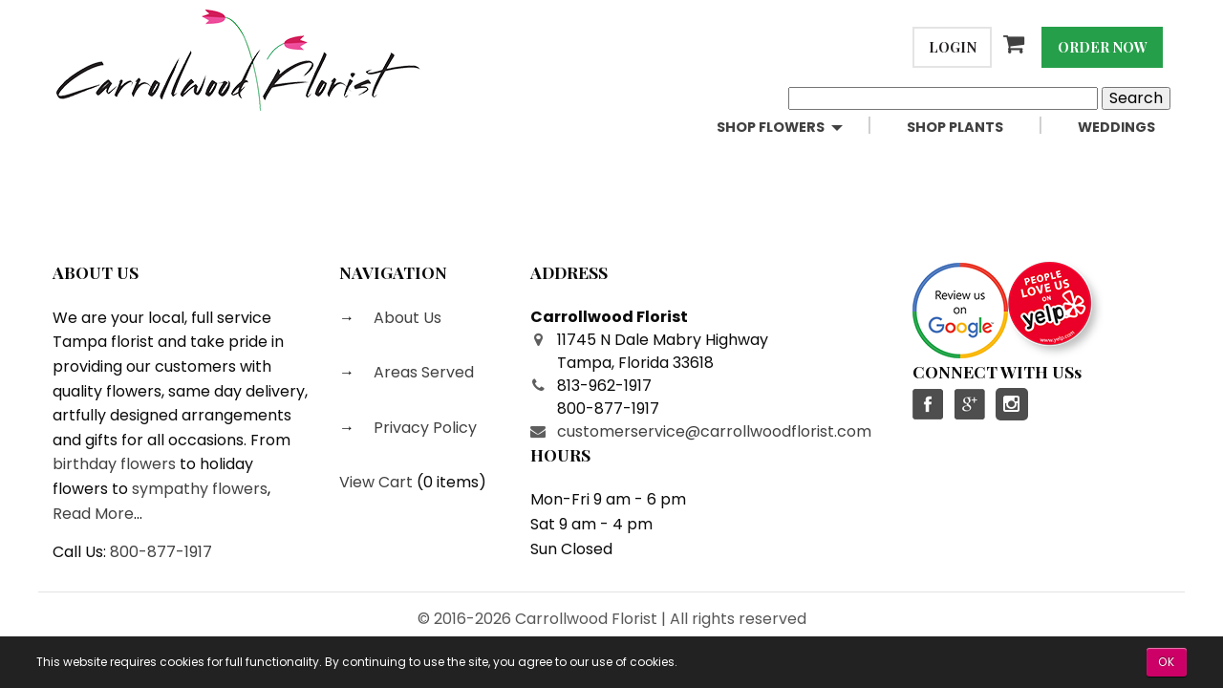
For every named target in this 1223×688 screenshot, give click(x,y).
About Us (405, 318)
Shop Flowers (771, 127)
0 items (451, 482)
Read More (93, 514)
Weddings (1116, 127)
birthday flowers (114, 464)
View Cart (376, 482)
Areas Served (422, 372)
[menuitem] (796, 127)
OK (1166, 662)
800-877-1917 (161, 552)
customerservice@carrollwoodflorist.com (714, 431)
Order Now (1103, 46)
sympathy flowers (200, 489)
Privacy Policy (423, 428)
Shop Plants (955, 127)
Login (952, 46)
